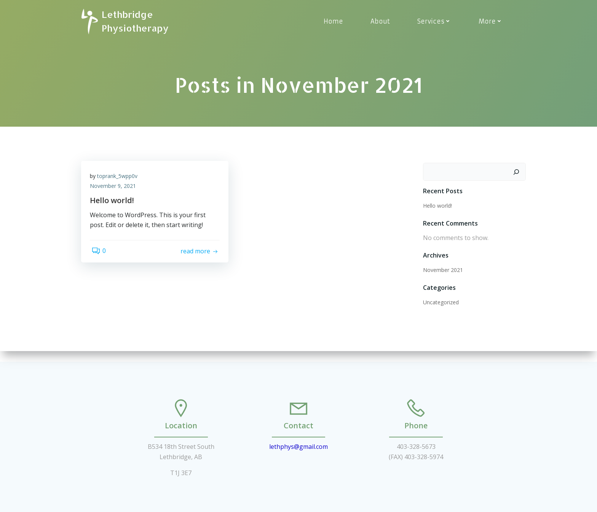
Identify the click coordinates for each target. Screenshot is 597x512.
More (492, 21)
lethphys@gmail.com (298, 440)
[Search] (518, 172)
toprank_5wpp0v (120, 179)
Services (436, 21)
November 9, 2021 (116, 189)
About (381, 21)
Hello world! (435, 206)
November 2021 (441, 270)
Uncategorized (439, 303)
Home (335, 21)
